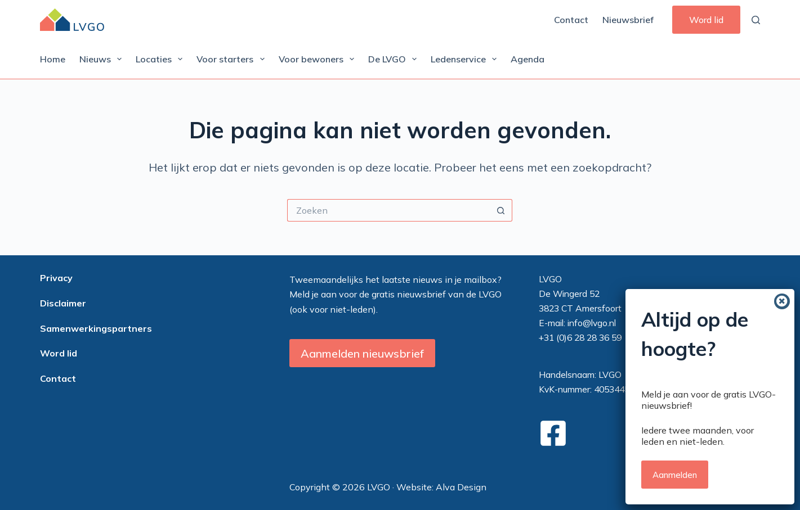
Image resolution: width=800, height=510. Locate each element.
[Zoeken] (756, 20)
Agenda (527, 59)
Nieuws (102, 59)
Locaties (161, 59)
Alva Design (461, 487)
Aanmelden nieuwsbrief (362, 353)
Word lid (706, 19)
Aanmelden (674, 369)
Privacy (56, 277)
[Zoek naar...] (388, 210)
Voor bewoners (319, 59)
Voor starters (232, 59)
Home (52, 59)
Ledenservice (466, 59)
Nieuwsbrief (628, 19)
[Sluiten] (782, 196)
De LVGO (394, 59)
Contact (571, 19)
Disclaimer (63, 303)
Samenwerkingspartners (96, 328)
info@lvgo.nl (591, 322)
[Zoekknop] (501, 210)
